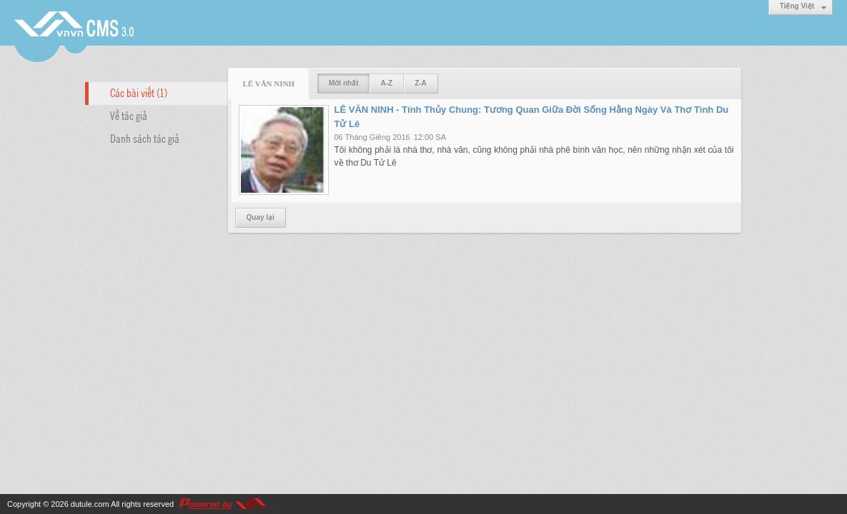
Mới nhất (343, 83)
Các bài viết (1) (138, 92)
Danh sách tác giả (144, 138)
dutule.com (90, 504)
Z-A (421, 83)
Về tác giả (128, 115)
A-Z (386, 83)
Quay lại (260, 217)
